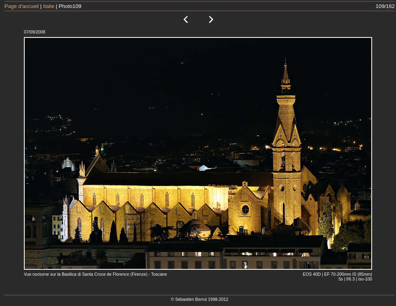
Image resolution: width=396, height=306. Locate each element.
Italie (48, 6)
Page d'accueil (21, 6)
